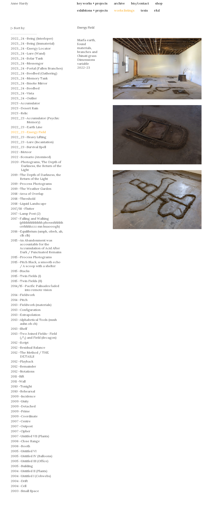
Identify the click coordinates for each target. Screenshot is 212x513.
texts (144, 10)
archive (119, 3)
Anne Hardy (19, 3)
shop (159, 3)
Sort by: (19, 28)
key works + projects (92, 3)
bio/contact (140, 3)
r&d (157, 10)
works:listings (124, 10)
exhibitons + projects (92, 10)
